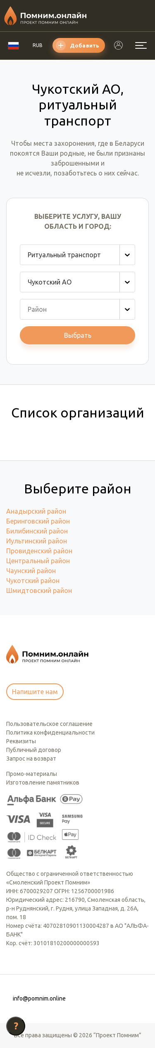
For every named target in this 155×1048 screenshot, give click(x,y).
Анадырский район (36, 511)
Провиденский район (39, 551)
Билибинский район (37, 531)
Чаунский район (31, 570)
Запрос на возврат (31, 758)
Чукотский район (33, 580)
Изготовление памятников (42, 782)
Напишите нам (35, 691)
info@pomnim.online (39, 998)
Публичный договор (33, 750)
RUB (38, 45)
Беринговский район (38, 521)
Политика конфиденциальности (50, 732)
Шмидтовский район (39, 590)
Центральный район (38, 560)
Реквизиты (21, 741)
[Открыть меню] (141, 45)
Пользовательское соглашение (49, 724)
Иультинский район (36, 541)
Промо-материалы (31, 774)
